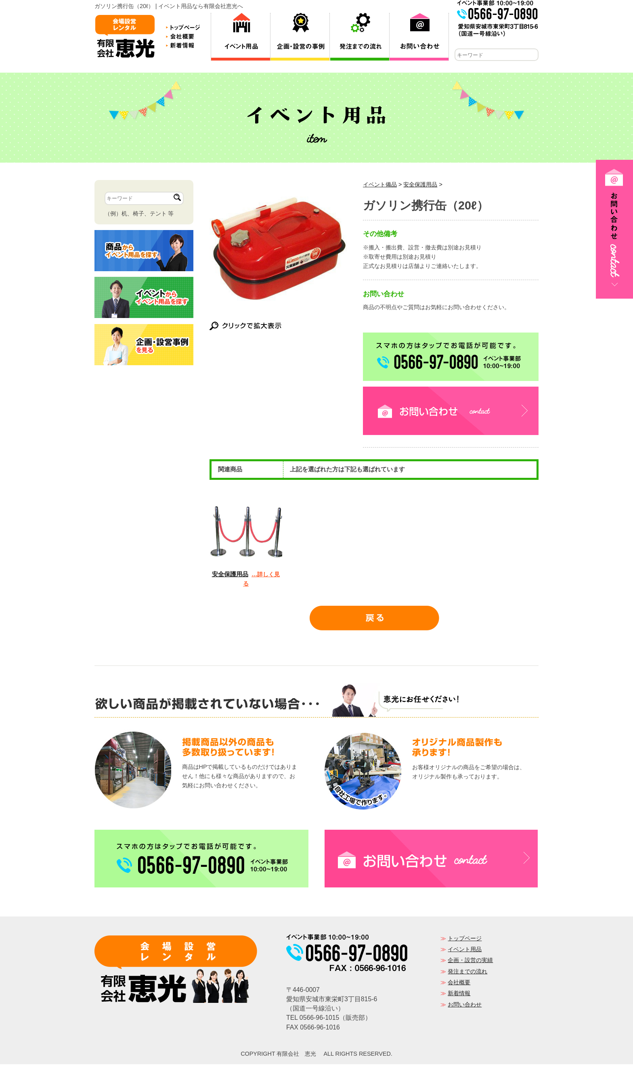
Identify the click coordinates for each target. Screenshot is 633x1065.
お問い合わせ (465, 1005)
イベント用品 (465, 950)
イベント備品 (380, 185)
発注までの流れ (467, 972)
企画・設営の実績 (470, 961)
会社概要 (459, 983)
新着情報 (459, 994)
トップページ (465, 939)
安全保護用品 (420, 185)
